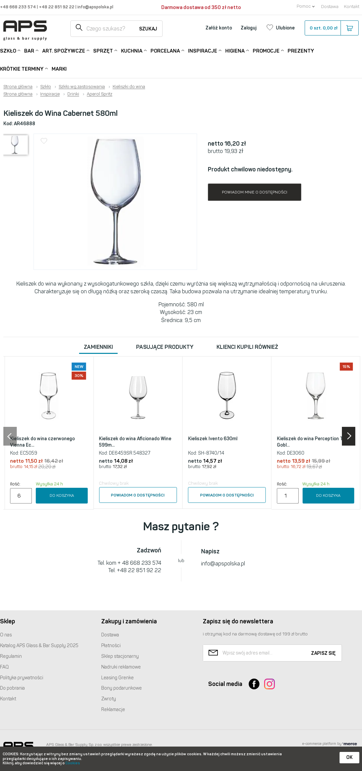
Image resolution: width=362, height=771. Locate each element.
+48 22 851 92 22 (57, 6)
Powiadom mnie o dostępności (254, 192)
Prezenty (301, 51)
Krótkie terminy (22, 68)
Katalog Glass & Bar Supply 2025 (39, 645)
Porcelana (165, 50)
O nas (6, 635)
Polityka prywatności (21, 678)
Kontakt (351, 6)
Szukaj (148, 29)
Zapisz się (323, 653)
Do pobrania (12, 688)
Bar (29, 50)
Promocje (266, 50)
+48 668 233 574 (18, 6)
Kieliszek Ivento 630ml (212, 439)
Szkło (8, 50)
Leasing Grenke (117, 678)
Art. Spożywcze (63, 50)
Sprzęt (103, 50)
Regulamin (11, 656)
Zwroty (108, 699)
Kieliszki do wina (129, 86)
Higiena (235, 50)
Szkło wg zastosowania (82, 86)
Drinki (73, 94)
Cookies (72, 763)
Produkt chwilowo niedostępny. (250, 169)
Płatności (111, 645)
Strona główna (18, 86)
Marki (59, 69)
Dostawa (330, 6)
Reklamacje (113, 709)
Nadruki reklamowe (121, 667)
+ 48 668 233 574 (139, 563)
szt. (331, 28)
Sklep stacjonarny (120, 656)
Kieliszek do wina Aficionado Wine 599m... (135, 442)
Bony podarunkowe (121, 688)
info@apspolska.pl (94, 6)
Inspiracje (202, 50)
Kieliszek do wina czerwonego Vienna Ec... (42, 442)
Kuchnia (131, 50)
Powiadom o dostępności (138, 495)
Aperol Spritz (99, 94)
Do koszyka (62, 495)
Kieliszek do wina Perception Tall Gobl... (312, 442)
